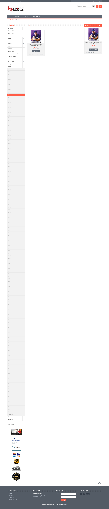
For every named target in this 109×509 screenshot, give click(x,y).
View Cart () (97, 1)
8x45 (9, 317)
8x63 (9, 350)
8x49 (9, 322)
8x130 (9, 135)
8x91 (9, 393)
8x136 (9, 145)
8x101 (9, 74)
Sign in (21, 1)
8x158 (9, 176)
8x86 (9, 383)
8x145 (9, 156)
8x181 (9, 217)
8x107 (9, 84)
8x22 (9, 273)
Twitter (84, 494)
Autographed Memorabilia (13, 53)
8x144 (9, 153)
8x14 (9, 151)
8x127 (9, 125)
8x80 (9, 373)
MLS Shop (10, 43)
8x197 (9, 255)
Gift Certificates (10, 1)
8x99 (9, 411)
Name (58, 493)
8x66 (9, 355)
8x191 (9, 240)
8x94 (9, 399)
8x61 (9, 345)
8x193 (9, 245)
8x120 (9, 112)
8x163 (9, 189)
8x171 (9, 204)
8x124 (9, 117)
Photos (14, 19)
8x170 (9, 202)
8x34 (9, 294)
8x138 (9, 148)
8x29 (9, 283)
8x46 (9, 319)
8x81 (9, 376)
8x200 (9, 258)
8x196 (9, 253)
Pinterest (87, 494)
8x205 (9, 268)
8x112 (9, 97)
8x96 (9, 404)
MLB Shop (10, 38)
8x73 (9, 360)
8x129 (9, 130)
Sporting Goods (11, 416)
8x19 (9, 235)
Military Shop (10, 64)
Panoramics (10, 414)
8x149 (9, 161)
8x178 (9, 212)
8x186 (9, 227)
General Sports (11, 61)
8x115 (9, 102)
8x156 (9, 174)
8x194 (9, 248)
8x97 (9, 406)
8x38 (9, 301)
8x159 (9, 179)
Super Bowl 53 (11, 36)
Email (58, 496)
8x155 (9, 171)
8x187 (9, 230)
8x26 (9, 276)
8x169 (9, 197)
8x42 (9, 309)
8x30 (9, 286)
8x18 (9, 214)
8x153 (9, 168)
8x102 (9, 76)
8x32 (9, 291)
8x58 (9, 337)
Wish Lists (88, 1)
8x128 (9, 128)
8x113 (9, 99)
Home (10, 19)
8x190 (9, 237)
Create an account (26, 1)
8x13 (9, 133)
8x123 (9, 115)
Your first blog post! (37, 493)
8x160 (9, 184)
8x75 (9, 365)
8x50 (9, 324)
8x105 (9, 82)
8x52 (9, 327)
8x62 (9, 347)
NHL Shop (10, 48)
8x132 (9, 140)
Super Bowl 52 (11, 33)
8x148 (9, 158)
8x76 (9, 368)
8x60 (9, 342)
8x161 (9, 186)
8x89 (9, 388)
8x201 (9, 260)
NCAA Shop (10, 28)
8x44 (9, 314)
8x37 (9, 299)
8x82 (9, 378)
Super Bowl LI (11, 424)
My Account (16, 1)
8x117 (9, 105)
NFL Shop (10, 46)
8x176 (9, 209)
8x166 (9, 191)
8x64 (9, 353)
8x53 (9, 330)
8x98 (9, 409)
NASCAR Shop (11, 51)
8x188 (9, 232)
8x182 (9, 220)
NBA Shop (10, 41)
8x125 (9, 120)
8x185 (9, 225)
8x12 (9, 110)
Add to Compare (40, 54)
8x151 (9, 166)
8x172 (9, 207)
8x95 (9, 401)
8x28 (9, 281)
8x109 (9, 89)
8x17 (9, 199)
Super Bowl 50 (11, 30)
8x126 (9, 122)
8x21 (9, 271)
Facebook (81, 494)
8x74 (9, 363)
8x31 (9, 289)
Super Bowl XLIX (11, 422)
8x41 (9, 306)
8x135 (9, 143)
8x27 (9, 278)
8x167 (9, 194)
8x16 (9, 181)
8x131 (9, 138)
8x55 (9, 332)
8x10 (9, 69)
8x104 (9, 79)
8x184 (9, 222)
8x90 (9, 391)
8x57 (9, 335)
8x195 (9, 250)
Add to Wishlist (31, 54)
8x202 (9, 263)
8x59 (9, 340)
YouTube (89, 494)
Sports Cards (10, 419)
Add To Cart (36, 51)
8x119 (9, 107)
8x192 (9, 243)
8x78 (9, 370)
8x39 (9, 304)
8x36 (9, 296)
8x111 (9, 94)
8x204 (9, 266)
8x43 (9, 312)
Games (9, 59)
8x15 (9, 163)
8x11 (9, 92)
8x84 (9, 381)
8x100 (9, 71)
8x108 (9, 87)
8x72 (9, 358)
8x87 (9, 386)
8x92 (9, 396)
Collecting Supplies (12, 56)
